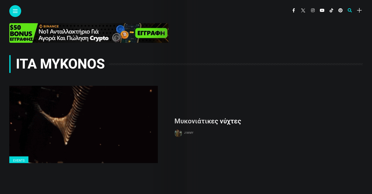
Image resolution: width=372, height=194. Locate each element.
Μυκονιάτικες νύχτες (207, 121)
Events (19, 160)
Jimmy (188, 133)
